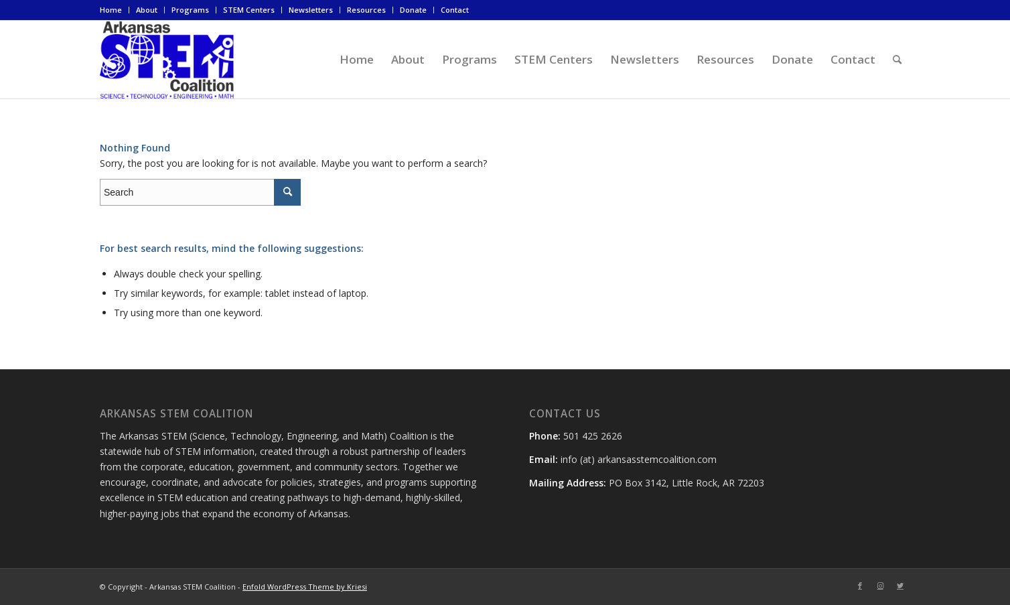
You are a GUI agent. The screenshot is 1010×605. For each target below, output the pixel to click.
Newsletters (311, 10)
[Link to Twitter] (900, 586)
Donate (413, 10)
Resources (366, 10)
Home (111, 10)
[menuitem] (114, 10)
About (146, 10)
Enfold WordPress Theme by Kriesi (304, 587)
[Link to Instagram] (880, 586)
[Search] (897, 59)
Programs (190, 10)
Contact (455, 10)
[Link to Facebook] (860, 586)
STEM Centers (249, 10)
